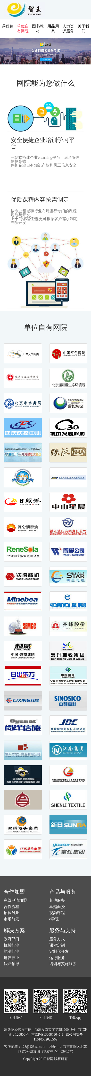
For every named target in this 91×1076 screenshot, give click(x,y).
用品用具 (53, 28)
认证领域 (11, 964)
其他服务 (57, 900)
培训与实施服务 (62, 964)
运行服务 (57, 958)
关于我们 (83, 28)
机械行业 (11, 945)
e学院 (54, 919)
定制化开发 (59, 951)
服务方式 (57, 939)
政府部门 (11, 939)
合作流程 (11, 907)
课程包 (7, 26)
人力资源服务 (68, 28)
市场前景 (11, 919)
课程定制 (57, 945)
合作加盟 (14, 892)
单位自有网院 (23, 28)
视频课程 (57, 913)
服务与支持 (62, 930)
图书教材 (38, 28)
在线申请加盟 (15, 900)
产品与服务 (62, 892)
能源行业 (11, 951)
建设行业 (11, 958)
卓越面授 (57, 907)
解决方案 (14, 930)
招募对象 (11, 913)
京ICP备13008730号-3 (48, 1034)
